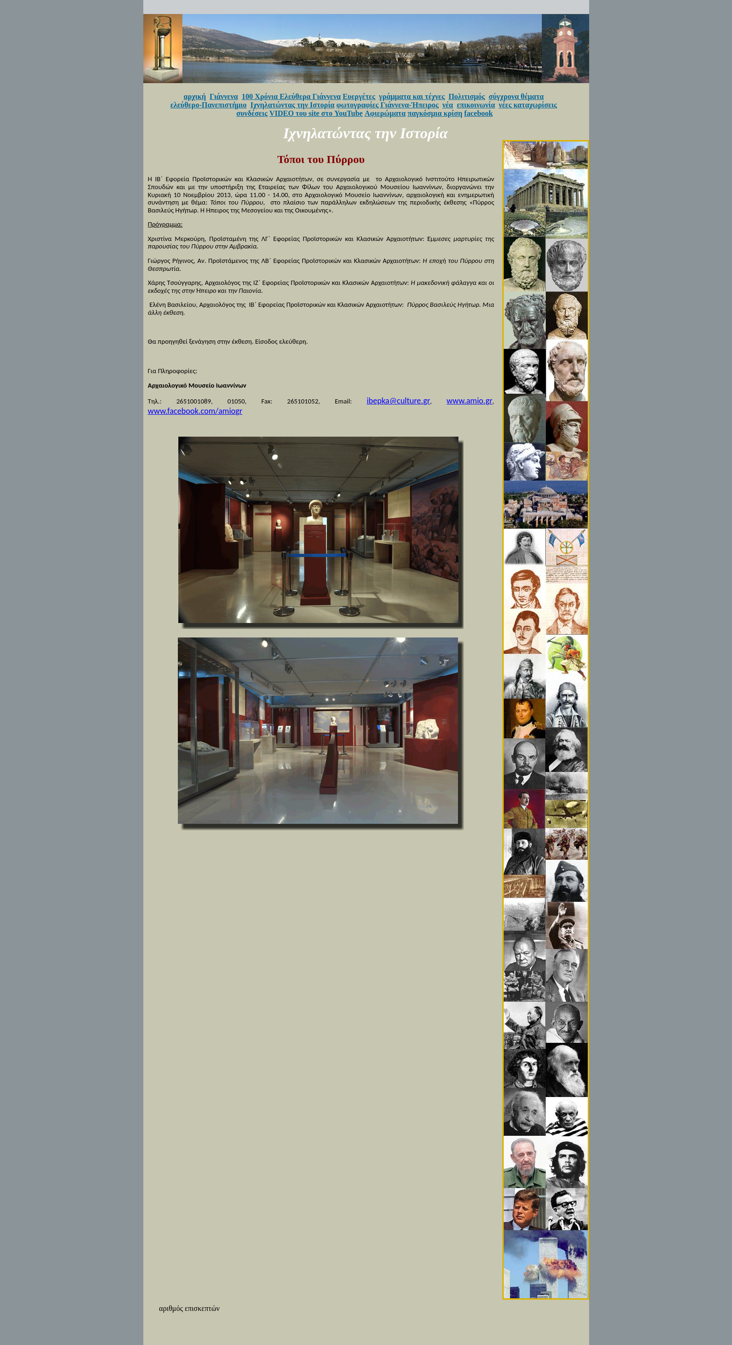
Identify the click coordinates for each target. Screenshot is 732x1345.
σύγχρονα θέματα (516, 96)
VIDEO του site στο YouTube (316, 113)
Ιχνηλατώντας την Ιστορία (292, 105)
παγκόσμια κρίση (435, 113)
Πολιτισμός (467, 96)
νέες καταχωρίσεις (528, 105)
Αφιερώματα (385, 113)
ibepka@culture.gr (398, 401)
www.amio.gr (470, 401)
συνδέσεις (251, 113)
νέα (448, 105)
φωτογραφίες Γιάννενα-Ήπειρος (388, 105)
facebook (478, 113)
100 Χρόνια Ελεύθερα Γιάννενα (291, 96)
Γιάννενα (224, 96)
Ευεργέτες (359, 96)
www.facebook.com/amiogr (195, 411)
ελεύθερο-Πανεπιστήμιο (208, 105)
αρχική (194, 96)
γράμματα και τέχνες (412, 96)
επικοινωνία (476, 105)
